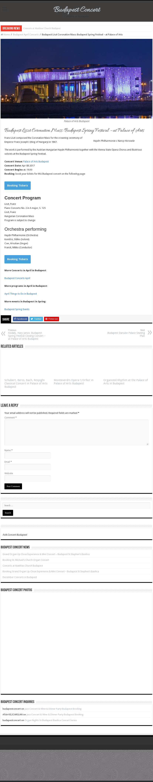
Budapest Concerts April (17, 278)
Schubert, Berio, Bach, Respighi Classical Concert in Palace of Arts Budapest (26, 383)
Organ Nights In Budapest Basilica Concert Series (51, 720)
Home (5, 34)
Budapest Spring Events (16, 309)
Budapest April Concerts (26, 34)
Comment (10, 417)
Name (8, 450)
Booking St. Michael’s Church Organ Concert (26, 560)
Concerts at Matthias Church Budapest (41, 28)
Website (8, 473)
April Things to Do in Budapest (20, 293)
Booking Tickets (17, 185)
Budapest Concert (76, 10)
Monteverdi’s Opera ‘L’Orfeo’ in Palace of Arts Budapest (73, 381)
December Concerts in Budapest (20, 577)
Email (8, 461)
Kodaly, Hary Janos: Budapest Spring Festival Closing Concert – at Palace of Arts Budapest (27, 334)
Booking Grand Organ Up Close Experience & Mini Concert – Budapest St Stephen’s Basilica (51, 571)
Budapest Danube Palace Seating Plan (126, 333)
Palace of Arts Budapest (36, 161)
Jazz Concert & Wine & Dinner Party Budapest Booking (53, 708)
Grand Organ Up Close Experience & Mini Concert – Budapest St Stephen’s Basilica (46, 554)
